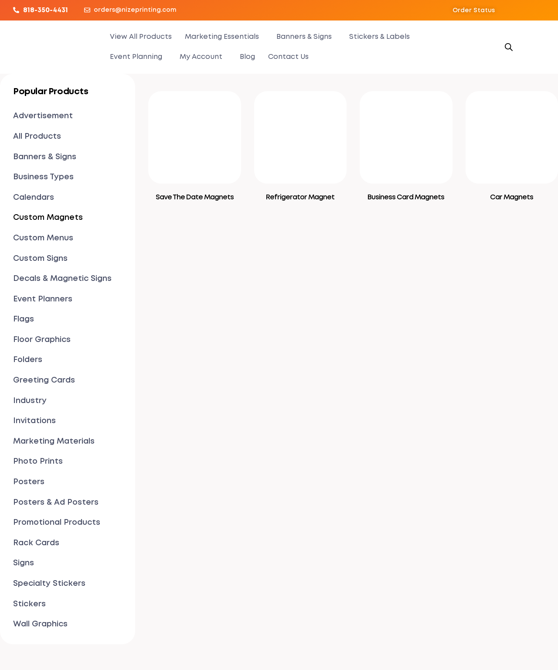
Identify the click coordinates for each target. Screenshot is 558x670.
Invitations (34, 420)
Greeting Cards (44, 380)
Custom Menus (43, 238)
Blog (247, 57)
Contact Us (288, 57)
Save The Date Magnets (195, 197)
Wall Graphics (40, 624)
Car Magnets (511, 197)
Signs (23, 563)
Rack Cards (36, 543)
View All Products (141, 37)
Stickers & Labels (379, 37)
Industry (30, 400)
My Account (201, 57)
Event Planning (136, 57)
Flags (23, 319)
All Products (37, 136)
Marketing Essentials (222, 37)
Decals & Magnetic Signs (62, 278)
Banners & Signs (304, 37)
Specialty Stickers (49, 583)
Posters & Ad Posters (56, 502)
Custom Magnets (48, 217)
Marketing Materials (54, 441)
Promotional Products (56, 522)
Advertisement (43, 116)
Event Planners (42, 299)
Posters (28, 482)
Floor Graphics (42, 339)
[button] (474, 10)
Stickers (29, 604)
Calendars (33, 197)
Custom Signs (40, 258)
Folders (27, 359)
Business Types (43, 177)
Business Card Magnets (405, 197)
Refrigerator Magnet (300, 197)
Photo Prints (38, 461)
